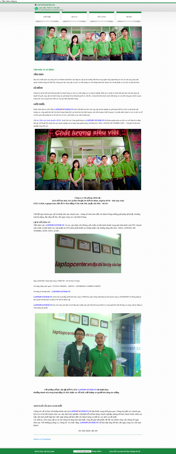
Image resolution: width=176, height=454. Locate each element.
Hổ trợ (129, 17)
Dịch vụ (74, 17)
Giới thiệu (47, 17)
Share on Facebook (42, 439)
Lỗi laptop (101, 17)
